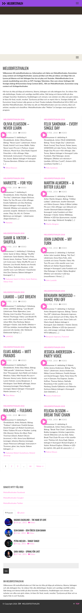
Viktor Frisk (8, 281)
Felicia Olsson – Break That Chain (57, 412)
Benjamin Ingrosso (53, 336)
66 (30, 466)
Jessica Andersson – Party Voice (59, 354)
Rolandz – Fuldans (17, 410)
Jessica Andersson (53, 395)
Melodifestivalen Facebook (14, 492)
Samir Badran (31, 279)
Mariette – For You (17, 182)
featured (9, 279)
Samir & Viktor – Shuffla (16, 240)
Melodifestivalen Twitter (13, 503)
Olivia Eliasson (11, 168)
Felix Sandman (52, 168)
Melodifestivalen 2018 (13, 119)
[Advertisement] (41, 34)
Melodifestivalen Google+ (13, 498)
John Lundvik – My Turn (58, 241)
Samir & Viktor (19, 279)
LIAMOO (9, 336)
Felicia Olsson (51, 452)
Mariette (9, 222)
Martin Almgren (52, 224)
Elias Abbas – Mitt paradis (17, 353)
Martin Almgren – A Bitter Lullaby (59, 185)
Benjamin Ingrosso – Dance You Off (59, 297)
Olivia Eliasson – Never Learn (16, 126)
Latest (21, 513)
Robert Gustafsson (21, 453)
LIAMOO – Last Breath (19, 296)
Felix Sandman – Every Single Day (61, 126)
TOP (76, 604)
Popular (9, 513)
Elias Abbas (10, 395)
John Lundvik (51, 280)
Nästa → (39, 466)
